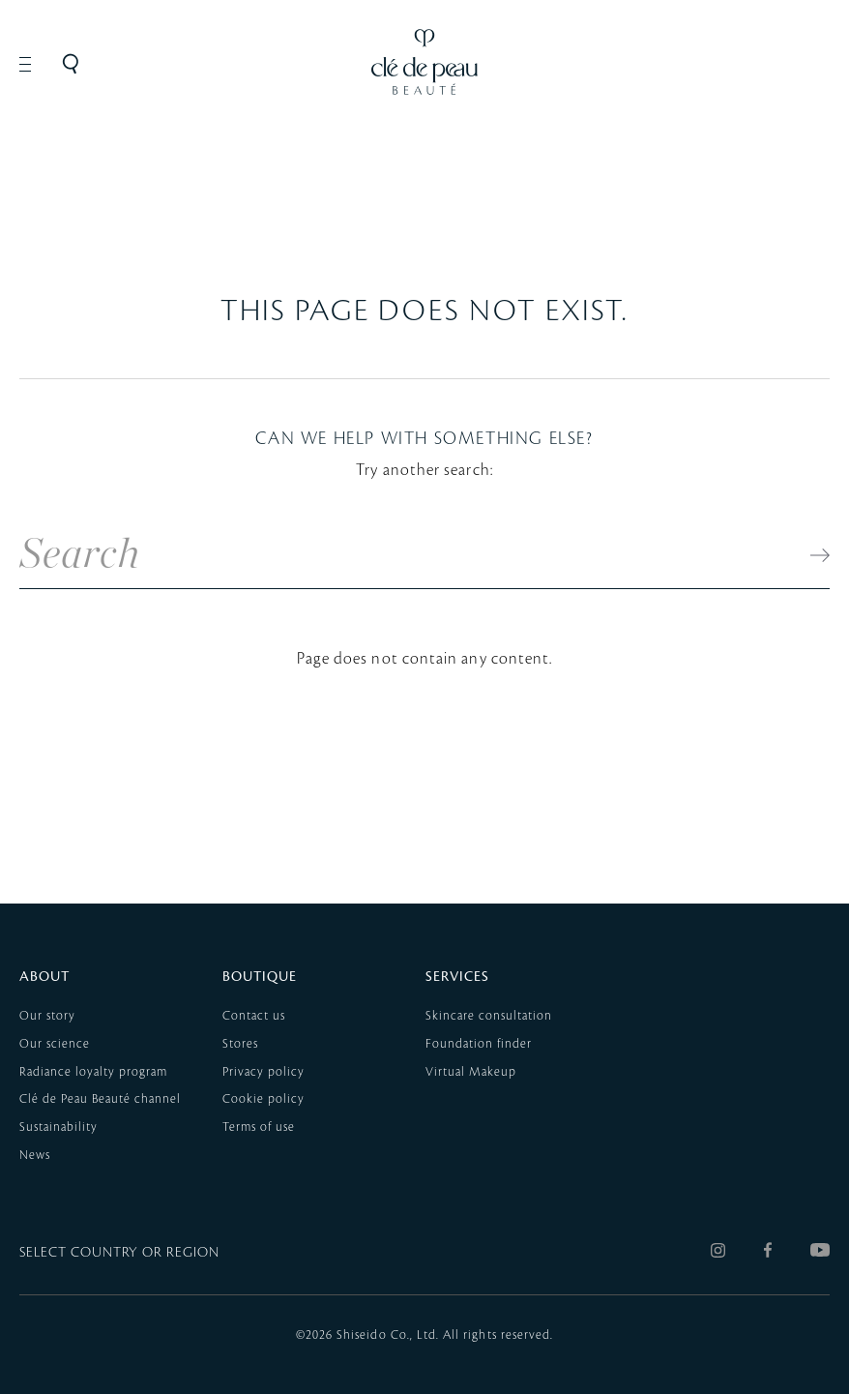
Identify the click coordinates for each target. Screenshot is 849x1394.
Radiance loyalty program (93, 1072)
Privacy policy (263, 1072)
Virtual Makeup (470, 1072)
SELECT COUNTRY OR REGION (119, 1253)
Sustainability (58, 1127)
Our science (54, 1044)
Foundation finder (478, 1044)
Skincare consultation (488, 1016)
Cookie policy (263, 1099)
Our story (47, 1016)
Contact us (253, 1016)
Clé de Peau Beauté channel (100, 1099)
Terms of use (258, 1127)
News (34, 1155)
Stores (240, 1044)
